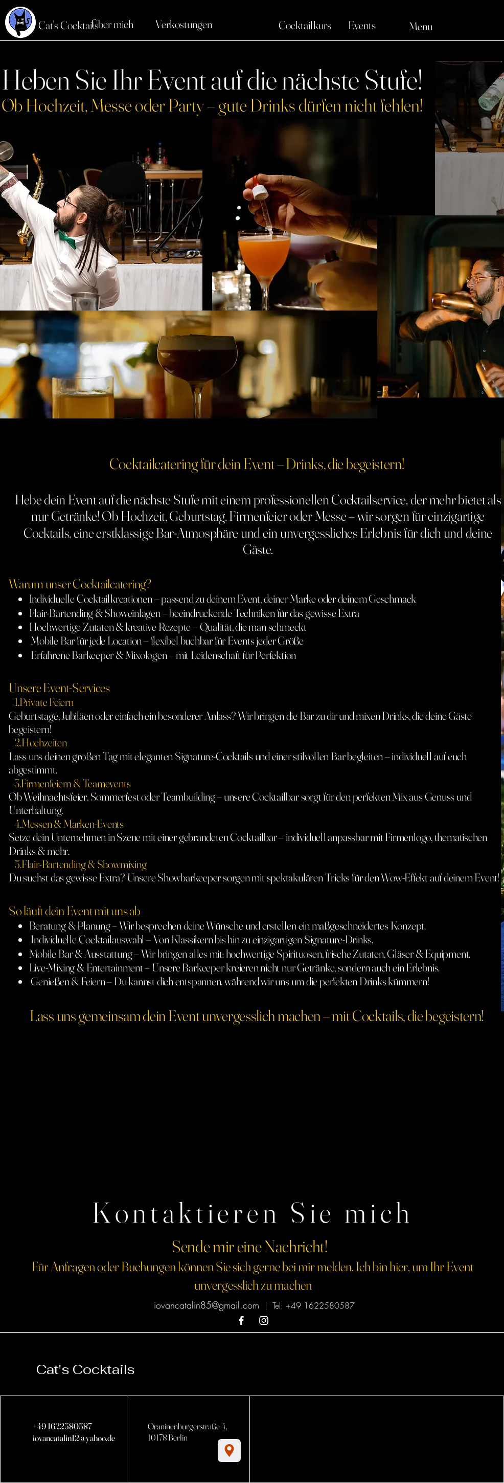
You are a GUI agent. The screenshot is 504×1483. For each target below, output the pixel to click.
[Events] (362, 25)
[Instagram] (263, 1320)
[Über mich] (112, 24)
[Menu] (405, 26)
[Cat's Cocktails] (68, 25)
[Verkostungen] (183, 24)
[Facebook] (241, 1320)
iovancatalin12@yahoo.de (74, 1437)
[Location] (229, 1450)
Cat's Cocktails (85, 1369)
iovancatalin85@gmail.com (206, 1305)
